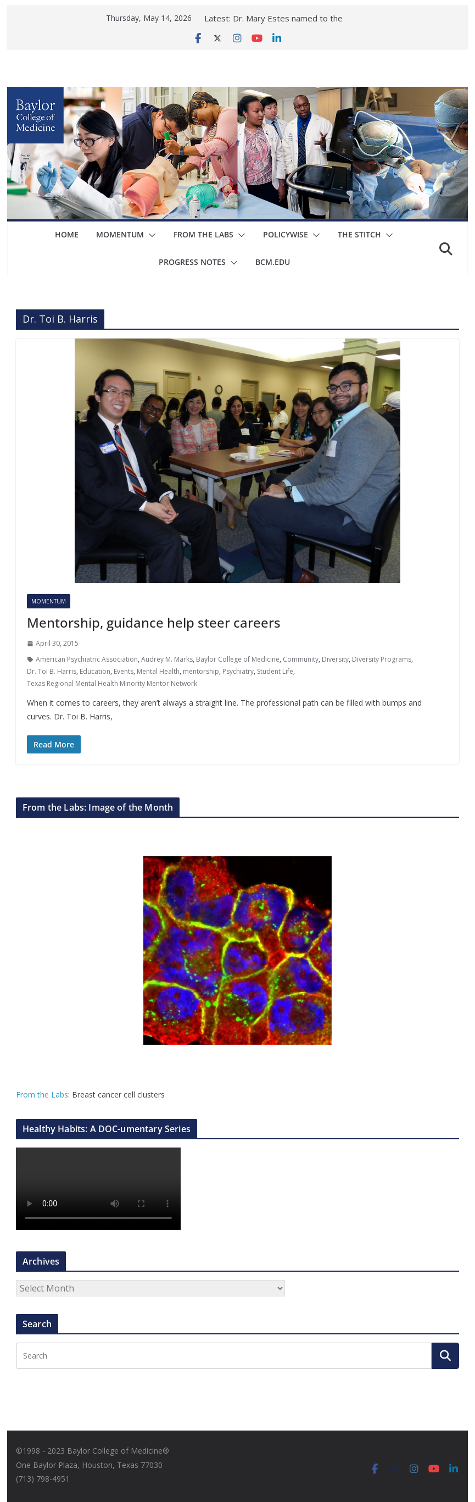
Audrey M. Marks (167, 659)
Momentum (120, 234)
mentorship (201, 671)
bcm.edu (272, 262)
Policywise (285, 234)
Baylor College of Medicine (238, 659)
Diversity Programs (381, 659)
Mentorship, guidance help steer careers (154, 622)
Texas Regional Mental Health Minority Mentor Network (112, 683)
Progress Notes (192, 262)
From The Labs (203, 234)
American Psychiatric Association (87, 659)
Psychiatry (238, 671)
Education (95, 671)
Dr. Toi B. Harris (51, 671)
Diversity (335, 659)
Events (123, 671)
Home (67, 234)
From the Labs (42, 1094)
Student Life (275, 671)
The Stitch (359, 234)
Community (300, 659)
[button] (150, 235)
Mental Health (158, 671)
